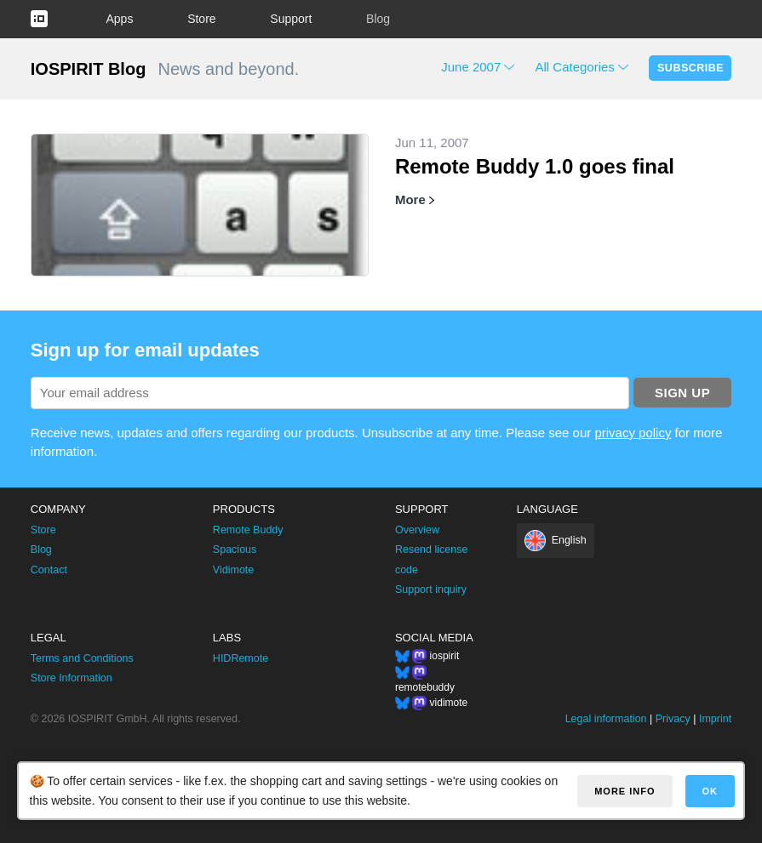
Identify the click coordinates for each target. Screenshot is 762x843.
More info (624, 791)
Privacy (673, 719)
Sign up (682, 392)
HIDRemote (240, 658)
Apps (120, 19)
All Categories (574, 67)
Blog (378, 19)
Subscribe (690, 68)
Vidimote (233, 570)
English (569, 540)
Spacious (234, 549)
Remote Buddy (248, 530)
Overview (417, 530)
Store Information (71, 678)
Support (291, 19)
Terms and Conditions (82, 658)
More (410, 199)
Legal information (606, 719)
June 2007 (471, 67)
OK (710, 791)
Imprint (715, 719)
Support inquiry (431, 589)
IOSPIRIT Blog (88, 69)
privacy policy (632, 432)
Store (201, 19)
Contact (49, 570)
